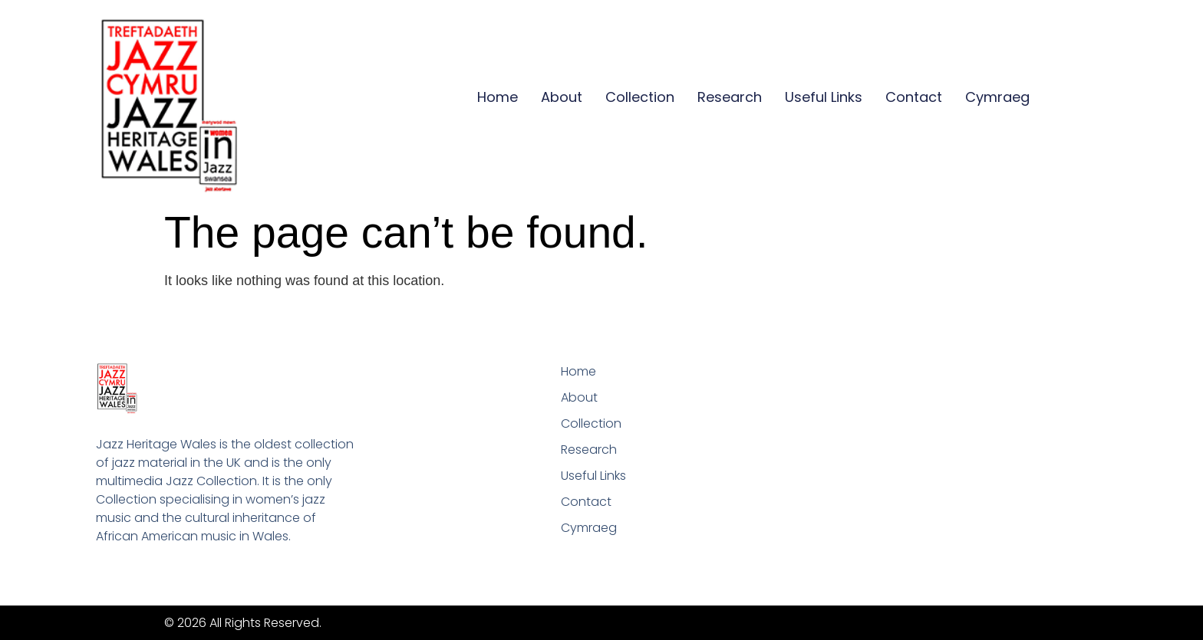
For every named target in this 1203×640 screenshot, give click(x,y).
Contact (913, 97)
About (561, 97)
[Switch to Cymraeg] (997, 97)
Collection (639, 97)
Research (729, 97)
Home (497, 97)
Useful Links (823, 97)
